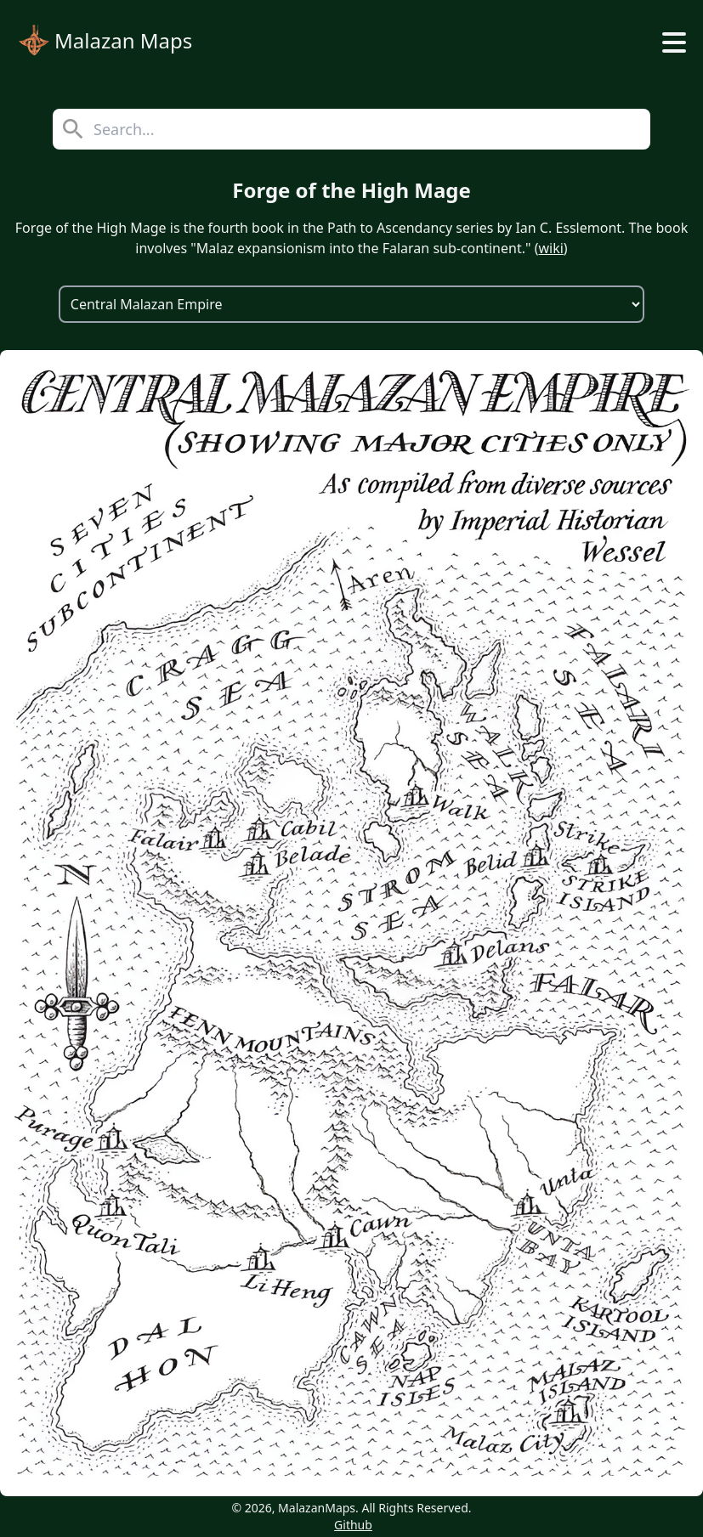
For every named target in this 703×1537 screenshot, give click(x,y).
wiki (550, 248)
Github (353, 1525)
